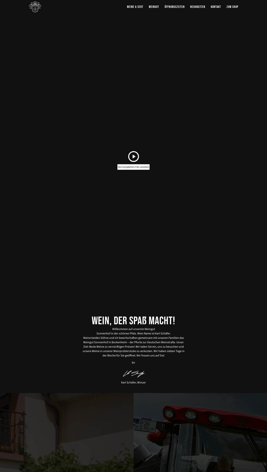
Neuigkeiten (197, 7)
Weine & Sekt (135, 7)
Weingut (154, 7)
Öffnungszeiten (175, 7)
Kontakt (216, 7)
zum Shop (232, 7)
